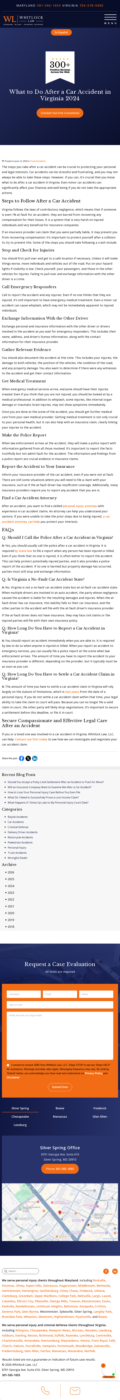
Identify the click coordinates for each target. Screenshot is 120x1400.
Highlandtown (64, 1317)
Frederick (99, 1108)
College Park (67, 1296)
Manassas (60, 1117)
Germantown (11, 1291)
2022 (9, 899)
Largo (96, 1296)
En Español (61, 32)
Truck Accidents (37, 161)
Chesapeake (20, 1117)
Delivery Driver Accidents (23, 832)
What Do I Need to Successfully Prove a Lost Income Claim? (43, 798)
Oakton (18, 1346)
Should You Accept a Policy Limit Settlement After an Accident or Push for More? (56, 782)
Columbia (8, 1301)
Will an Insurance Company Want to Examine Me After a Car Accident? (49, 787)
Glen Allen (100, 1117)
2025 (9, 879)
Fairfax (45, 1351)
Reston (32, 1336)
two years (72, 692)
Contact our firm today (31, 740)
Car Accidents (16, 822)
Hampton (49, 1346)
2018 (9, 926)
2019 (9, 920)
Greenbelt (26, 1296)
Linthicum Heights (49, 1306)
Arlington (21, 1331)
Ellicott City (25, 1301)
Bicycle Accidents (18, 817)
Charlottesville (12, 1341)
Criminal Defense (18, 827)
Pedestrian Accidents (20, 843)
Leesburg (20, 1125)
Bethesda (103, 1286)
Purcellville (33, 1346)
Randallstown (25, 1306)
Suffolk (59, 1336)
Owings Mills (58, 1301)
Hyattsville (83, 1317)
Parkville (8, 1306)
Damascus (50, 1286)
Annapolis (86, 1306)
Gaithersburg (49, 1291)
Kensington (30, 1291)
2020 (9, 913)
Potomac (8, 1286)
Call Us (45, 1391)
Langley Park (102, 1312)
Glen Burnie (30, 1312)
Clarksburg (9, 1296)
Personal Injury (17, 848)
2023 (9, 892)
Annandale (31, 1341)
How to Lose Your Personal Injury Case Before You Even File (44, 792)
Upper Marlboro (45, 1296)
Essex (106, 1301)
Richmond (46, 1336)
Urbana (99, 1291)
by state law (23, 551)
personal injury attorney (80, 506)
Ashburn (7, 1336)
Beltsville (84, 1296)
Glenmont (45, 1317)
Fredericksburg (12, 1351)
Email (75, 1392)
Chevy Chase (69, 1291)
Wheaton (30, 1317)
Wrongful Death (17, 858)
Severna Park (11, 1312)
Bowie (60, 1108)
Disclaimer (13, 1078)
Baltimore (71, 1306)
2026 (9, 872)
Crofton (100, 1306)
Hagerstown (67, 1286)
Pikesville (41, 1301)
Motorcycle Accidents (20, 837)
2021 (9, 906)
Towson (74, 1301)
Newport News (59, 1331)
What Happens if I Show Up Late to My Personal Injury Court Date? (48, 803)
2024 (9, 886)
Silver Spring (20, 1108)
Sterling (20, 1336)
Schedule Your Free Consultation (60, 113)
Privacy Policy (93, 1073)
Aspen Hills (33, 1286)
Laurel (106, 1296)
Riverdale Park (12, 1317)
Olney (20, 1286)
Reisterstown (91, 1301)
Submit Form (60, 1087)
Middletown (86, 1286)
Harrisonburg (50, 1341)
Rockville (99, 1281)
